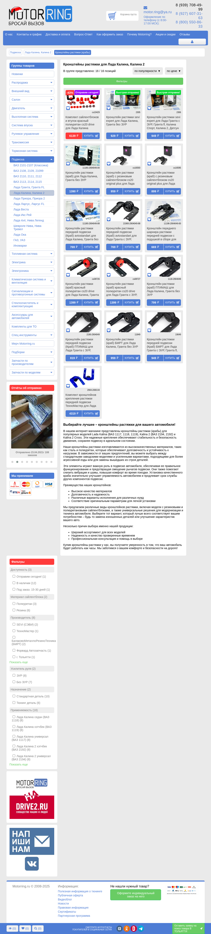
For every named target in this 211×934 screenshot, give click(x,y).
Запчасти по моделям (26, 372)
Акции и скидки (165, 34)
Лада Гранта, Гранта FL (29, 187)
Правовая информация (73, 907)
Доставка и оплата (58, 34)
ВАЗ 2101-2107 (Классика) (31, 165)
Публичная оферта (70, 895)
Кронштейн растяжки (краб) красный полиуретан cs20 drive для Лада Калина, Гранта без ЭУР (82, 289)
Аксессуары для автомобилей (22, 316)
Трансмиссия (20, 142)
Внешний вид (20, 91)
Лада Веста (21, 209)
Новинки (17, 74)
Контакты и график (29, 34)
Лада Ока (20, 234)
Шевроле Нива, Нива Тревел (27, 227)
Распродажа (20, 82)
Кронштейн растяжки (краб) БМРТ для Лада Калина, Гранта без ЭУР (122, 343)
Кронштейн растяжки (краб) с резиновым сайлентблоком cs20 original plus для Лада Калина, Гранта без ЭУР (122, 178)
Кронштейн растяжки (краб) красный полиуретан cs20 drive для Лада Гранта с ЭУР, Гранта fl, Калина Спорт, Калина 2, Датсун (122, 289)
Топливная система (25, 253)
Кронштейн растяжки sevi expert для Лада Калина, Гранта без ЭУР (123, 120)
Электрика (19, 262)
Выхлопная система (25, 116)
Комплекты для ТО (24, 326)
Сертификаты (67, 911)
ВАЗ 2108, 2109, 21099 (28, 170)
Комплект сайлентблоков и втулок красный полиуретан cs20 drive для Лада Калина (82, 122)
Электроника (20, 270)
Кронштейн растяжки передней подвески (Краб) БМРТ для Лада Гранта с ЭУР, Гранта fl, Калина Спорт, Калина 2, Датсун (163, 345)
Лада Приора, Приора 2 (29, 198)
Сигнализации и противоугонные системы (28, 293)
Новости (63, 903)
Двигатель (18, 108)
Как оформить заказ (110, 34)
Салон (16, 99)
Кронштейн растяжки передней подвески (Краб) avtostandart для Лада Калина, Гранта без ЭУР (82, 234)
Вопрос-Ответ (83, 34)
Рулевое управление (25, 133)
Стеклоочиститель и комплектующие (25, 304)
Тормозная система (25, 150)
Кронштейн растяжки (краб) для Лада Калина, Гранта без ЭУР (82, 176)
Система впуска (22, 125)
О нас (9, 34)
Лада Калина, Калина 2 (29, 193)
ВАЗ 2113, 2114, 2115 (28, 181)
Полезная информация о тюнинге (80, 891)
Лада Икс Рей (22, 215)
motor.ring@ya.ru (158, 12)
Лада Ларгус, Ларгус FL (29, 204)
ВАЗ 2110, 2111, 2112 (28, 176)
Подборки (18, 352)
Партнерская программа (74, 915)
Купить (89, 135)
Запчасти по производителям (23, 362)
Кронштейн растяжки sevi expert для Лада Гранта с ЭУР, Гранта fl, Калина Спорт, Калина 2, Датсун (163, 122)
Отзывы (185, 34)
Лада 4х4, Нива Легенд (29, 220)
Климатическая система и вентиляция (29, 281)
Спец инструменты (24, 335)
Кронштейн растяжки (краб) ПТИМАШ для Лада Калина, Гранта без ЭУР (163, 289)
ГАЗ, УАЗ (19, 240)
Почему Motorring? (139, 34)
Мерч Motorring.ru (23, 343)
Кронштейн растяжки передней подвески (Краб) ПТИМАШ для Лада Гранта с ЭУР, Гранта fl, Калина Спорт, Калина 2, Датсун (81, 345)
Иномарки (20, 245)
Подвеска (18, 159)
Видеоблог (65, 899)
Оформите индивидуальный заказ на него (135, 895)
